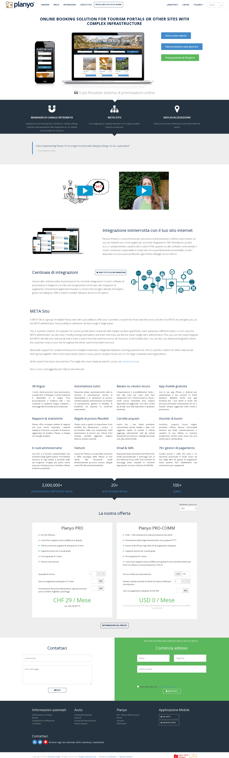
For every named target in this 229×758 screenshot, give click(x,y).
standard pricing (130, 361)
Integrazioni (70, 4)
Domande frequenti (83, 715)
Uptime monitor (126, 756)
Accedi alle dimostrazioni (85, 720)
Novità (35, 717)
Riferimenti (121, 723)
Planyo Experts (81, 723)
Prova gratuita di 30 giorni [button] (180, 57)
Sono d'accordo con (156, 686)
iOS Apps (165, 716)
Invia (57, 690)
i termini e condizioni (166, 686)
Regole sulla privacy (87, 756)
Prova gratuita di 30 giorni (108, 4)
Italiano (198, 4)
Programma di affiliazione (43, 720)
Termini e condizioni (107, 756)
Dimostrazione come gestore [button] (181, 46)
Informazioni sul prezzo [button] (114, 625)
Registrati (172, 4)
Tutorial (77, 717)
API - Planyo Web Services (128, 715)
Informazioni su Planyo (42, 715)
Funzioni (45, 4)
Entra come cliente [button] (176, 35)
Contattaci (86, 4)
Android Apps (168, 722)
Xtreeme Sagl (54, 756)
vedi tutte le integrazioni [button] (111, 272)
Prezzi (56, 4)
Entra (185, 4)
